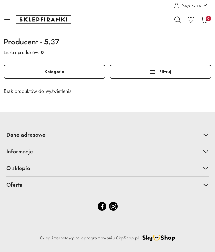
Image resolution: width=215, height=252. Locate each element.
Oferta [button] (107, 185)
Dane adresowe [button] (107, 135)
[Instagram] (113, 206)
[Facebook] (102, 206)
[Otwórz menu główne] (7, 19)
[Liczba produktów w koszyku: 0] (204, 20)
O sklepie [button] (107, 168)
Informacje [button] (107, 151)
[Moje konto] (190, 5)
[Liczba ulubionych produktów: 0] (190, 20)
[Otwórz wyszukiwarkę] (177, 20)
